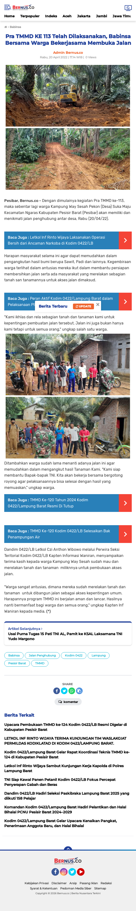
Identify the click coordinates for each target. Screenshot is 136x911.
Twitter (74, 874)
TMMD (39, 663)
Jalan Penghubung (42, 655)
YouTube (84, 874)
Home (9, 16)
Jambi (101, 16)
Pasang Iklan (89, 883)
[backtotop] (68, 850)
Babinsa (14, 655)
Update (83, 306)
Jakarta (83, 16)
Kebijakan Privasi (37, 883)
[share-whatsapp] (71, 691)
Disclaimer (59, 883)
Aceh (67, 16)
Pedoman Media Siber (75, 888)
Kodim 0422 (73, 655)
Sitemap (100, 888)
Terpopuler (29, 16)
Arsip (73, 883)
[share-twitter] (64, 691)
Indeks (51, 16)
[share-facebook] (56, 691)
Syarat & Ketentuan (43, 888)
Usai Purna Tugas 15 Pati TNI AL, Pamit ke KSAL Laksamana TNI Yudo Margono (65, 636)
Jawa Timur (123, 16)
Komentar (68, 701)
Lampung (99, 655)
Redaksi (106, 883)
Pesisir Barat (17, 663)
